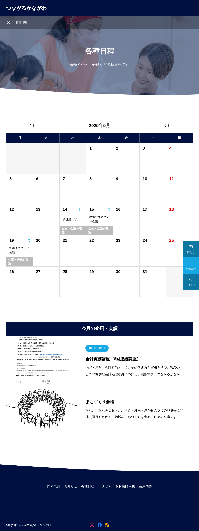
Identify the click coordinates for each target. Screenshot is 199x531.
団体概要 (53, 486)
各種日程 (87, 486)
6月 (169, 125)
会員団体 (145, 486)
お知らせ (70, 486)
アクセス (104, 486)
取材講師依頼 (125, 486)
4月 (30, 125)
